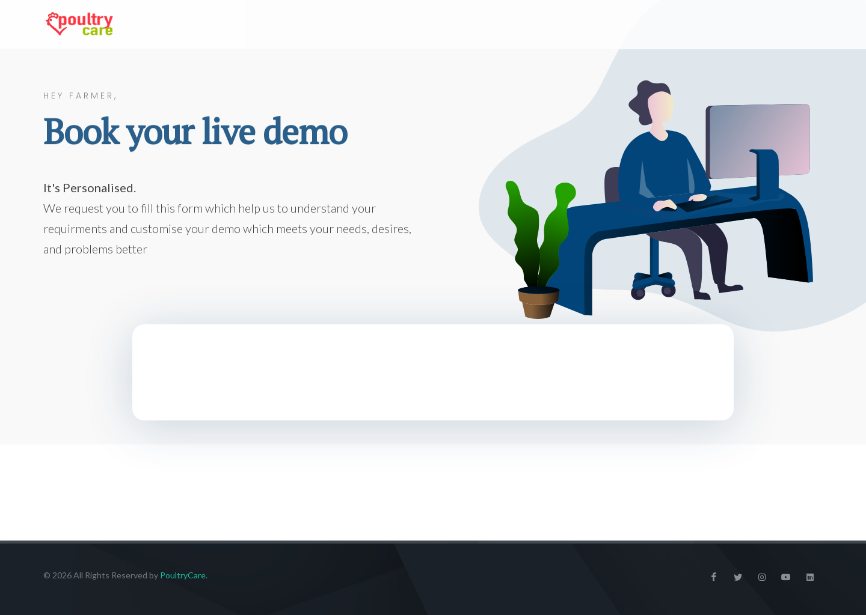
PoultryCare (183, 575)
